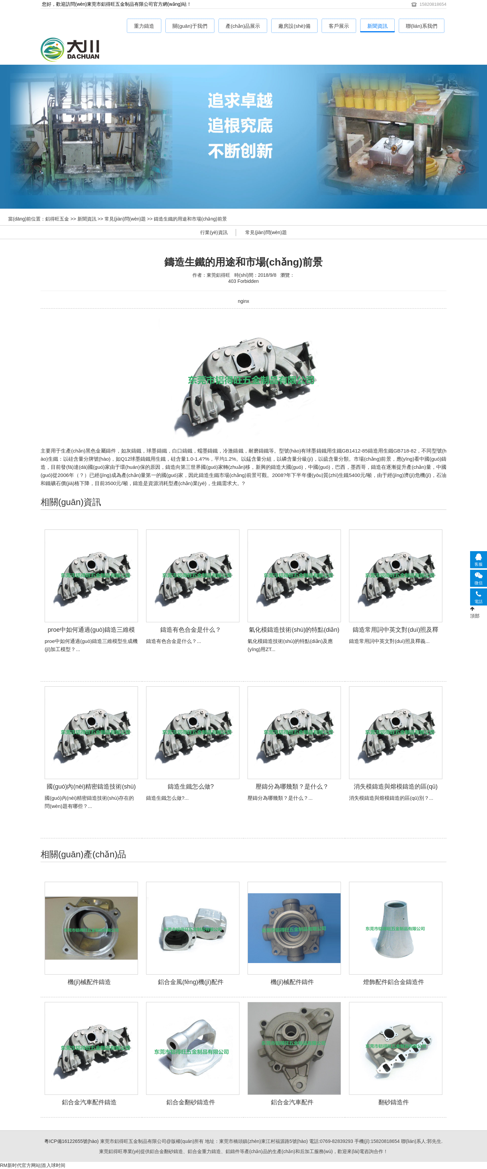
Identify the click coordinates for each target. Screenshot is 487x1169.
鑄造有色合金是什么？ (190, 629)
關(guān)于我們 (189, 26)
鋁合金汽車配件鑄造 (89, 1102)
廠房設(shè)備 (294, 26)
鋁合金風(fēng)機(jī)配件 (191, 982)
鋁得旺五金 (57, 219)
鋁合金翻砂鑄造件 (190, 1102)
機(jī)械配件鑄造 (89, 982)
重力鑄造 (144, 26)
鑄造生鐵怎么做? (191, 786)
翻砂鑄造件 (393, 1102)
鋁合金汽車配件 (292, 1102)
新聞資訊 (377, 26)
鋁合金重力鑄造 (105, 51)
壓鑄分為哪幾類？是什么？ (292, 786)
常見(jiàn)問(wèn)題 (125, 219)
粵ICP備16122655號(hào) (71, 1141)
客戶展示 (339, 26)
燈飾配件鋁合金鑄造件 (393, 982)
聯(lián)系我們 (421, 26)
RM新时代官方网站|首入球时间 (32, 1165)
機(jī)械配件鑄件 (292, 982)
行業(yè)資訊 (213, 232)
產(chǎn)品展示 (243, 26)
